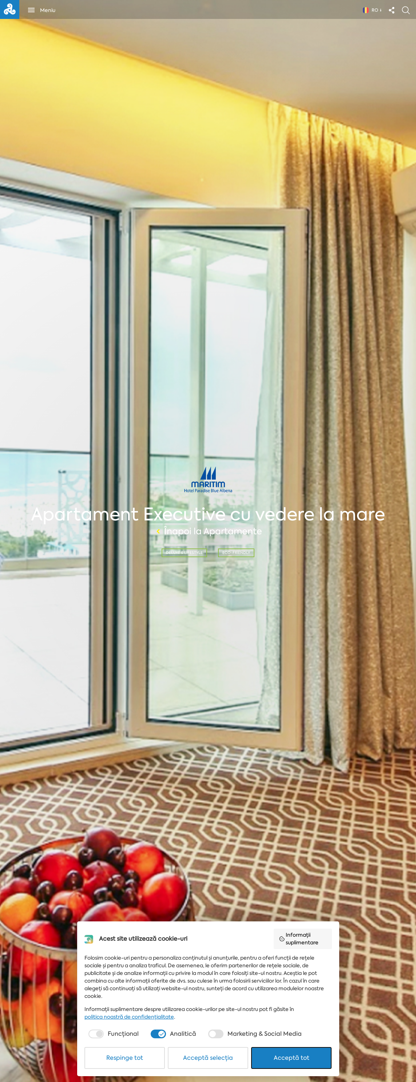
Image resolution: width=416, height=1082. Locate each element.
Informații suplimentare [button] (299, 939)
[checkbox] (112, 1034)
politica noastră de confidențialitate (129, 1017)
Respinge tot (124, 1058)
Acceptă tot (291, 1058)
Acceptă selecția (208, 1058)
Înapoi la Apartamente (208, 531)
